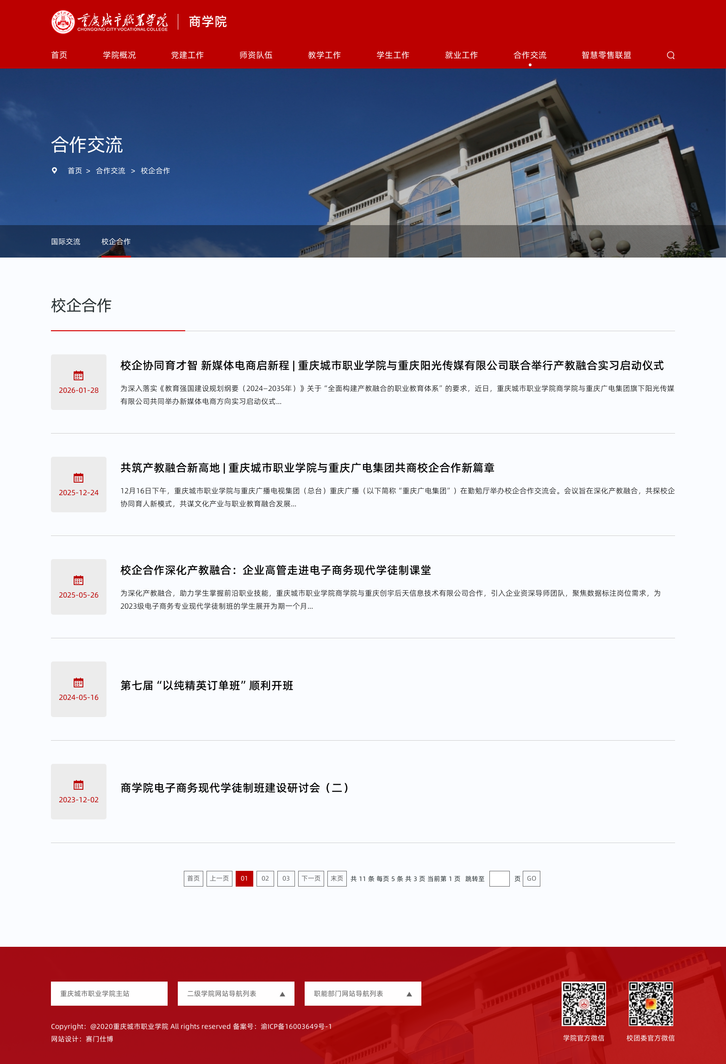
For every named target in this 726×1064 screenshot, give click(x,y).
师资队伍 (256, 55)
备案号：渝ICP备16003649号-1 (282, 1036)
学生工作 (393, 55)
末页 (337, 878)
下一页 (311, 878)
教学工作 (324, 55)
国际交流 (66, 241)
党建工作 (187, 55)
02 (265, 878)
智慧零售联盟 (607, 55)
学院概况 (119, 55)
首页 (59, 55)
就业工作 (461, 55)
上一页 (219, 878)
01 (244, 878)
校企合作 (155, 170)
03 (286, 878)
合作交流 (530, 55)
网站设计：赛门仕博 (82, 1048)
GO (531, 878)
